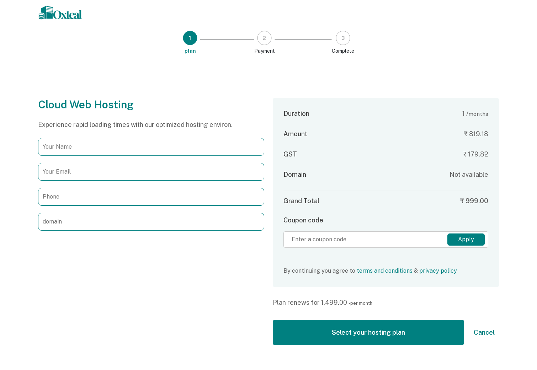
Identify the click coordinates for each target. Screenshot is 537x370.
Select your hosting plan (368, 332)
